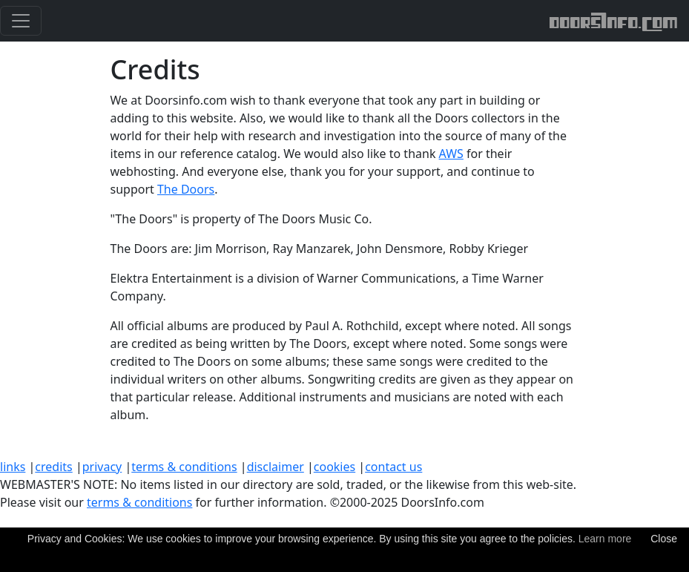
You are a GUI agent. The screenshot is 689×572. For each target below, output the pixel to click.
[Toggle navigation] (21, 21)
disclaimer (275, 466)
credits (53, 466)
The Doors (185, 189)
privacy (102, 466)
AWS (451, 153)
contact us (393, 466)
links (12, 466)
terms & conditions (184, 466)
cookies (334, 466)
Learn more (605, 539)
